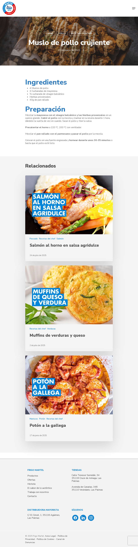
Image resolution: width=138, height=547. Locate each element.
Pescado (34, 238)
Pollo (62, 33)
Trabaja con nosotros (38, 492)
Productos (32, 475)
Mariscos (34, 418)
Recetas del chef (81, 33)
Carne (49, 33)
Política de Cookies (45, 539)
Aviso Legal (50, 536)
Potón (42, 418)
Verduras (51, 328)
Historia (31, 483)
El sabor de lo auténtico (39, 488)
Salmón (60, 238)
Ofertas (31, 479)
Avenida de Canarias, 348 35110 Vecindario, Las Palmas (87, 488)
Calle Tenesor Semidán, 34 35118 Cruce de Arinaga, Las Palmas (86, 478)
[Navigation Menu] (133, 8)
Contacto (32, 496)
